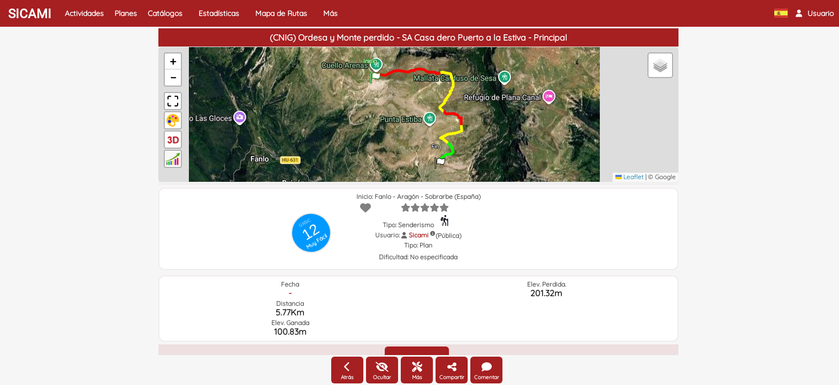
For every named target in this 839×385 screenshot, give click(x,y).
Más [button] (330, 13)
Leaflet (629, 177)
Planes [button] (126, 13)
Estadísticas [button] (219, 13)
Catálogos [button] (165, 13)
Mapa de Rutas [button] (281, 13)
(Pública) (448, 236)
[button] (815, 13)
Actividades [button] (84, 13)
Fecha (290, 284)
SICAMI (29, 13)
